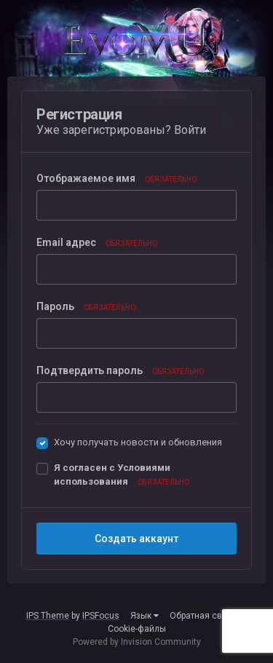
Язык (144, 616)
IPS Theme (47, 616)
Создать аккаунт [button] (136, 538)
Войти (190, 130)
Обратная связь (203, 616)
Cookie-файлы (137, 629)
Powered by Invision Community (137, 642)
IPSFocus (100, 616)
